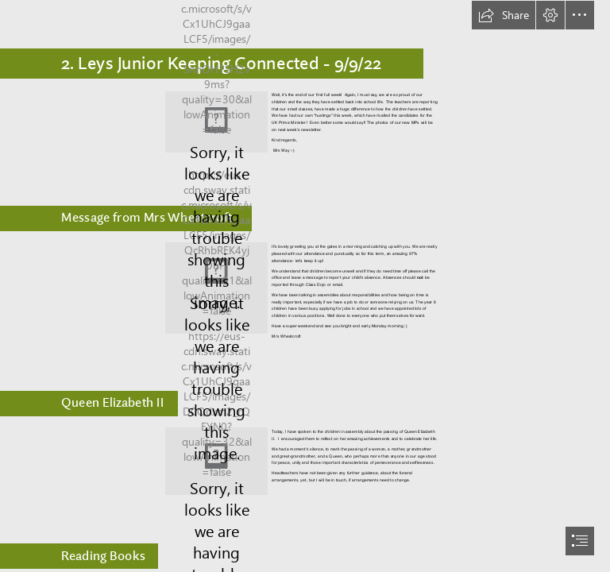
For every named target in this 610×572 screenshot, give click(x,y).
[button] (503, 15)
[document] (305, 286)
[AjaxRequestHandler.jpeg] (216, 122)
